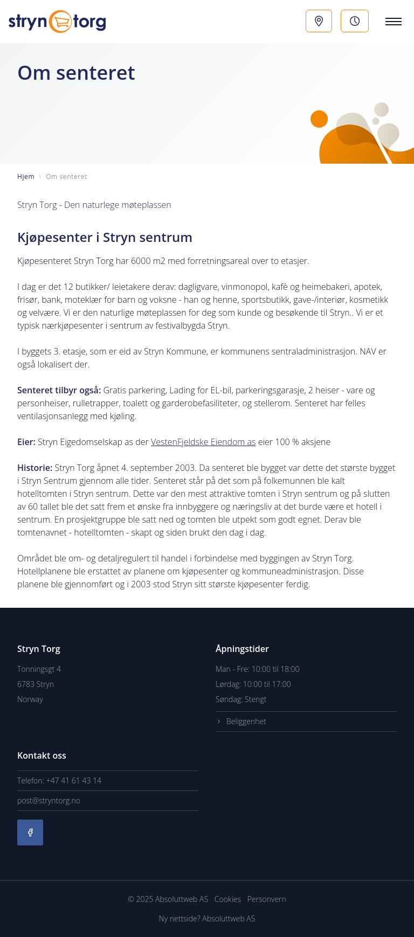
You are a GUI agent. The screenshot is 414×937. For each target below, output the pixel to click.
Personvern (266, 899)
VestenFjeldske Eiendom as (203, 442)
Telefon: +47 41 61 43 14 (59, 780)
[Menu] (391, 21)
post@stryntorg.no (48, 800)
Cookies (229, 899)
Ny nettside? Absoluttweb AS (207, 918)
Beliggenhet (241, 721)
